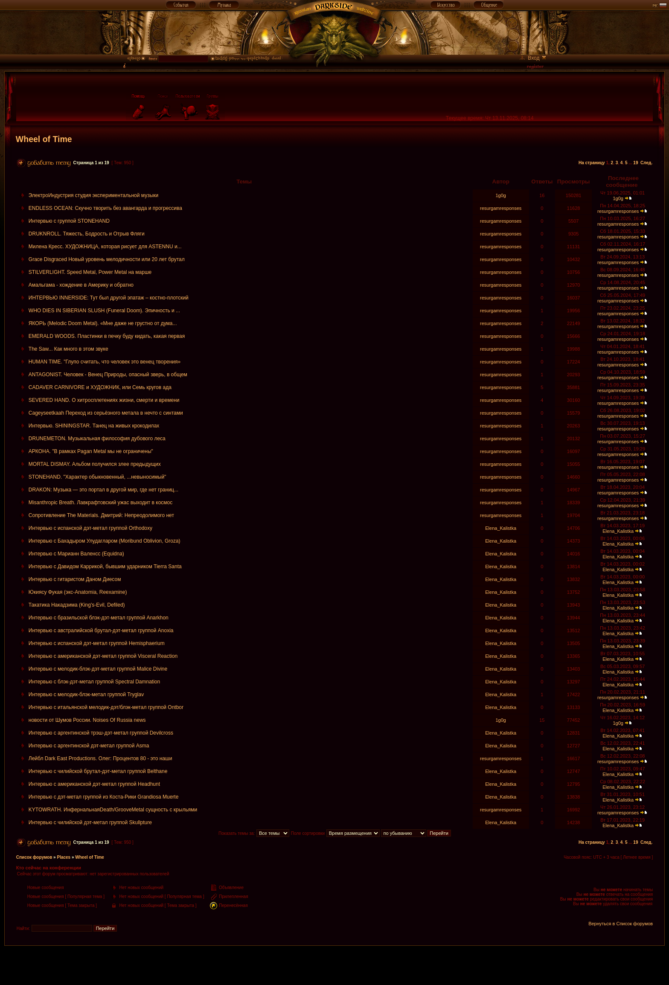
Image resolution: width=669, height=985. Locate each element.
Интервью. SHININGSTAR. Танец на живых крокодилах (94, 426)
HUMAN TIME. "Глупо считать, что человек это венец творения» (104, 362)
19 (635, 162)
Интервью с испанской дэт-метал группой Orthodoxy (90, 528)
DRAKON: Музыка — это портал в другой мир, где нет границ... (103, 490)
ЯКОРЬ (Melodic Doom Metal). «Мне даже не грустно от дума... (103, 323)
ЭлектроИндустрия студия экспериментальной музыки (93, 195)
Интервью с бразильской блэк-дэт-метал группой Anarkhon (99, 618)
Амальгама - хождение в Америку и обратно (81, 285)
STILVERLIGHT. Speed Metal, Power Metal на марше (90, 272)
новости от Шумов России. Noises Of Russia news (87, 720)
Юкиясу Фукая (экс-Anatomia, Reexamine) (78, 592)
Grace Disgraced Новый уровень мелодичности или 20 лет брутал (107, 259)
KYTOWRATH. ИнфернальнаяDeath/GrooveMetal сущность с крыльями (113, 810)
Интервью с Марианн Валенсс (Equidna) (76, 554)
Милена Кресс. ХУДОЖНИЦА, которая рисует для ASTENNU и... (105, 247)
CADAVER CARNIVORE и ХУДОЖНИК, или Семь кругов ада (100, 387)
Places (63, 857)
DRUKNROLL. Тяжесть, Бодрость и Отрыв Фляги (87, 234)
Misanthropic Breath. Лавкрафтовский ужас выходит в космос (100, 503)
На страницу (592, 162)
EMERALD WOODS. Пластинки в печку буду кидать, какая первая (107, 336)
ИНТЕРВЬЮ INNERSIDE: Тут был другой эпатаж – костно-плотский (109, 298)
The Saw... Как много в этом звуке (68, 349)
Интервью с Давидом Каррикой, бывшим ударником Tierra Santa (105, 566)
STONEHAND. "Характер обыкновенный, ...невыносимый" (97, 477)
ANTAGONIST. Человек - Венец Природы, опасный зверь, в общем (108, 375)
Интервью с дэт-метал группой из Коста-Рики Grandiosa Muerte (104, 797)
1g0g (500, 195)
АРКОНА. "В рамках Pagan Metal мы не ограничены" (91, 451)
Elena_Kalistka (500, 528)
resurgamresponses (500, 208)
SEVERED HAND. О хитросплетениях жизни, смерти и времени (104, 400)
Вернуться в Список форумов (620, 923)
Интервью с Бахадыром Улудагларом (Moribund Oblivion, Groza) (104, 541)
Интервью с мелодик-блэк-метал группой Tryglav (86, 694)
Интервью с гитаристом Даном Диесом (75, 579)
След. (646, 162)
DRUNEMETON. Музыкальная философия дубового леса (97, 439)
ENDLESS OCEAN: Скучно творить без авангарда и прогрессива (105, 208)
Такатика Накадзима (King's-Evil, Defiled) (77, 605)
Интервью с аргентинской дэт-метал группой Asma (89, 746)
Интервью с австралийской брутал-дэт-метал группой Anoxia (101, 630)
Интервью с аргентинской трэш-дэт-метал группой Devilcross (101, 733)
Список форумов (34, 857)
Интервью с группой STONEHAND (69, 221)
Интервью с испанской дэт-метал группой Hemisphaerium (97, 643)
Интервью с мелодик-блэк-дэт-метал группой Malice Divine (98, 669)
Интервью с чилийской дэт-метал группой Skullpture (90, 822)
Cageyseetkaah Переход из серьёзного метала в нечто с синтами (106, 413)
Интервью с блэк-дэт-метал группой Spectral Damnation (94, 682)
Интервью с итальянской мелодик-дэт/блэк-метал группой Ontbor (106, 707)
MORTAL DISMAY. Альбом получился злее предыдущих (95, 464)
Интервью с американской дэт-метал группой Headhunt (94, 784)
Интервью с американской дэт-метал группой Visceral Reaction (103, 656)
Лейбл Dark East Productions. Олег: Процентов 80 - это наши (100, 758)
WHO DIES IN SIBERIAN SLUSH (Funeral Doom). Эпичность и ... (104, 311)
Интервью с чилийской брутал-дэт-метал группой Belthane (98, 771)
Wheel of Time (44, 139)
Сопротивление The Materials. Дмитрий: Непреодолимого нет (101, 515)
